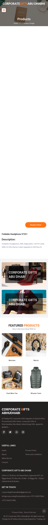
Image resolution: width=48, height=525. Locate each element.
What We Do (7, 458)
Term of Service (30, 512)
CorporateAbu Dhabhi (24, 3)
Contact (5, 462)
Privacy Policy (30, 450)
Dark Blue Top (12, 393)
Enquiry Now (35, 225)
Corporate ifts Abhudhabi (15, 411)
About (4, 454)
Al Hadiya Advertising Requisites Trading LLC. (28, 519)
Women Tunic (36, 393)
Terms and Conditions (33, 454)
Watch (36, 360)
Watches (12, 360)
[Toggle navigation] (4, 10)
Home (16, 23)
